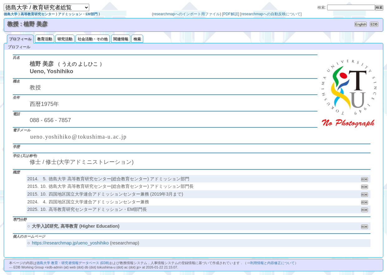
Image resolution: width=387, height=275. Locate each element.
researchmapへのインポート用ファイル (186, 14)
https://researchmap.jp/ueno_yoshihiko (70, 242)
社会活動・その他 (93, 39)
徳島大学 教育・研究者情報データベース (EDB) (72, 263)
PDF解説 (230, 14)
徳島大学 (10, 14)
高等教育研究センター (38, 14)
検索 (137, 39)
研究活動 (64, 39)
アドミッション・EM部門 (77, 14)
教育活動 (44, 39)
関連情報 (120, 39)
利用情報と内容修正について (272, 263)
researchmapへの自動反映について (271, 14)
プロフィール (20, 39)
